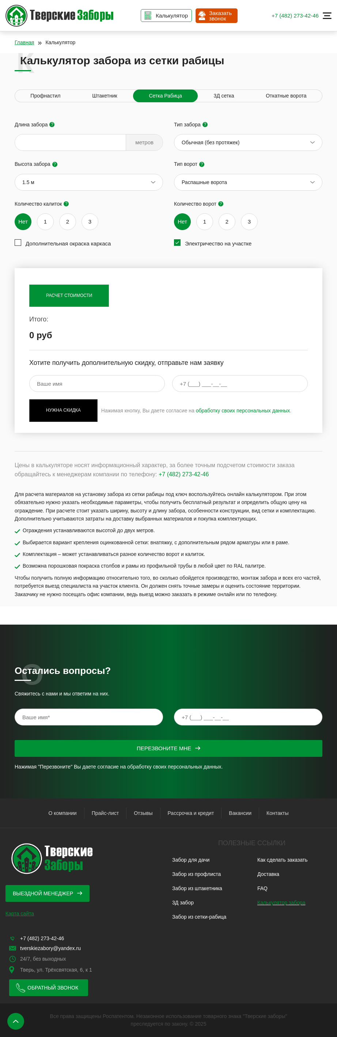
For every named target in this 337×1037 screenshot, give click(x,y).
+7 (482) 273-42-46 (295, 15)
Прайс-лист (105, 813)
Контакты (277, 813)
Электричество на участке (218, 243)
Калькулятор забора (281, 903)
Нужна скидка (63, 410)
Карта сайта (19, 913)
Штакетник (104, 96)
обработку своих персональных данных (243, 410)
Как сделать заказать (282, 860)
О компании (62, 813)
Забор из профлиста (196, 874)
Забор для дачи (190, 860)
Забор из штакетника (197, 888)
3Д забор (183, 903)
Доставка (268, 874)
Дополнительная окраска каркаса (68, 243)
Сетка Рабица (165, 96)
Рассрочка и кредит (191, 813)
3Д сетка (223, 96)
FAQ (262, 888)
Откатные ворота (286, 96)
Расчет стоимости (69, 295)
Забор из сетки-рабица (199, 917)
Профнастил (45, 96)
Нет (23, 221)
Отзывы (143, 813)
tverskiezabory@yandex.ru (50, 948)
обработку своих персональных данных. (175, 767)
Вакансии (240, 813)
